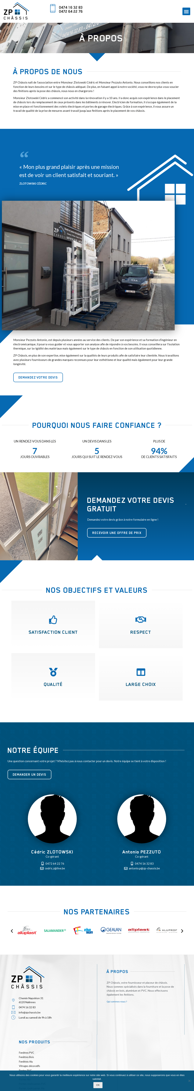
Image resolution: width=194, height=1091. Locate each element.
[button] (186, 11)
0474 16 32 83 (71, 7)
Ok (98, 1085)
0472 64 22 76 (71, 11)
